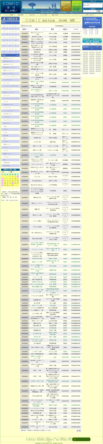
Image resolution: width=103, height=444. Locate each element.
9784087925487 (75, 117)
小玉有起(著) (52, 282)
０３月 (85, 34)
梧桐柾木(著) (52, 340)
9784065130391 (75, 155)
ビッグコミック (7, 89)
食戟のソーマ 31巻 (37, 262)
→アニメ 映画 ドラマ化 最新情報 (92, 44)
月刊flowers (6, 162)
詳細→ (15, 169)
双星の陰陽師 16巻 (37, 286)
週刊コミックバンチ (8, 92)
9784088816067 (75, 328)
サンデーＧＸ (7, 107)
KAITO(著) (53, 305)
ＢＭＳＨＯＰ (41, 438)
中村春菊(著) (52, 82)
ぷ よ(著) (52, 357)
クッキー (5, 141)
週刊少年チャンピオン (9, 67)
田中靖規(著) (52, 328)
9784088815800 (75, 305)
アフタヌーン (7, 117)
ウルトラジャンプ (8, 120)
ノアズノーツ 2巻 (37, 277)
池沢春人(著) (52, 277)
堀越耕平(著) (52, 270)
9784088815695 (75, 277)
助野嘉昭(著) (52, 286)
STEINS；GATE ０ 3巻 (37, 381)
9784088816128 (75, 340)
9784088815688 (75, 274)
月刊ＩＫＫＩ (7, 123)
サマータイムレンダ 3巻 (37, 328)
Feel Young (6, 165)
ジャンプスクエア (8, 111)
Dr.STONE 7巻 (37, 333)
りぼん (5, 126)
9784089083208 (75, 405)
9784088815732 (75, 286)
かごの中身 (43, 15)
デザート (5, 147)
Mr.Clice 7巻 (37, 337)
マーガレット (7, 157)
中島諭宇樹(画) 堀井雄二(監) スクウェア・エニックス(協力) (53, 290)
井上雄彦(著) (52, 105)
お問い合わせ (89, 15)
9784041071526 (75, 357)
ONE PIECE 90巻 (37, 258)
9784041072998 (75, 90)
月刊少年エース (7, 114)
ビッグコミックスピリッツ (10, 77)
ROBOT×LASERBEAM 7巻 (37, 274)
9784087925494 (75, 121)
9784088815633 (75, 262)
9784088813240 (75, 244)
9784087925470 (75, 113)
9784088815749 (75, 291)
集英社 (65, 105)
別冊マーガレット (8, 153)
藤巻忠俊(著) (52, 274)
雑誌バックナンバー (76, 12)
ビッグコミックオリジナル (10, 86)
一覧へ (17, 55)
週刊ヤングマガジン (8, 73)
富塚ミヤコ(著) (53, 90)
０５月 (85, 31)
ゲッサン (5, 101)
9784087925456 (75, 105)
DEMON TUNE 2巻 (37, 282)
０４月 (85, 32)
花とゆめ (5, 135)
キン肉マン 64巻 (37, 351)
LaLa (4, 138)
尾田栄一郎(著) (53, 258)
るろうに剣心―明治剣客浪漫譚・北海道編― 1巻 (37, 244)
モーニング (6, 83)
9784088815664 (75, 270)
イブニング (6, 95)
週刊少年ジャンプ (8, 58)
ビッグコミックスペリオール (11, 98)
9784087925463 (75, 109)
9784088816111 (75, 337)
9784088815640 (75, 266)
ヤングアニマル (7, 80)
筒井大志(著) (52, 266)
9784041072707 (75, 82)
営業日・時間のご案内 (49, 12)
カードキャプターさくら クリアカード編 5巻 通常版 (37, 155)
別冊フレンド (7, 144)
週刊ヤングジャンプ (8, 70)
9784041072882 (75, 381)
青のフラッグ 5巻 (37, 305)
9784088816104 (75, 333)
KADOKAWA (65, 82)
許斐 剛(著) (52, 284)
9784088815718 (75, 282)
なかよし (5, 129)
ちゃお (5, 132)
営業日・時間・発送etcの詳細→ (10, 200)
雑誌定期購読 (62, 12)
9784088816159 (75, 351)
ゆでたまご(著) (53, 351)
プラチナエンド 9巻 (37, 249)
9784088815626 (75, 258)
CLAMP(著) (53, 155)
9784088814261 (75, 249)
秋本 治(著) (52, 337)
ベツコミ (5, 150)
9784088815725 (75, 284)
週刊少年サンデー (8, 64)
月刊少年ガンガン (8, 104)
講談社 (65, 155)
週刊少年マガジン (8, 61)
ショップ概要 (9, 15)
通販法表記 (55, 15)
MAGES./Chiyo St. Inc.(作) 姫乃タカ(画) (53, 381)
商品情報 (20, 15)
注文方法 (32, 15)
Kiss (4, 160)
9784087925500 (75, 125)
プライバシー (66, 15)
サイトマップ (78, 15)
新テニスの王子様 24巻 (37, 284)
